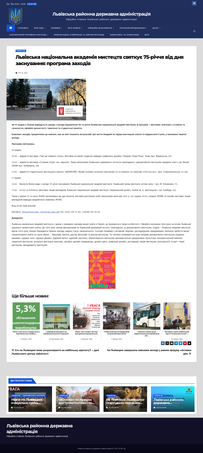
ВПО (147, 35)
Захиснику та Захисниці (124, 35)
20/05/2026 (19, 408)
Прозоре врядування (133, 28)
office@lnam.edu (30, 212)
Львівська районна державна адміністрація (101, 14)
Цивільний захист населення (34, 395)
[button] (194, 31)
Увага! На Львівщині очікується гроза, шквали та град (26, 403)
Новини (56, 28)
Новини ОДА (20, 51)
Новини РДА (16, 395)
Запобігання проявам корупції (28, 35)
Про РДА (39, 28)
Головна (23, 28)
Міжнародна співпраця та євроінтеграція (79, 35)
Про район (74, 28)
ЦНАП (155, 28)
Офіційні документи (100, 28)
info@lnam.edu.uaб (49, 212)
